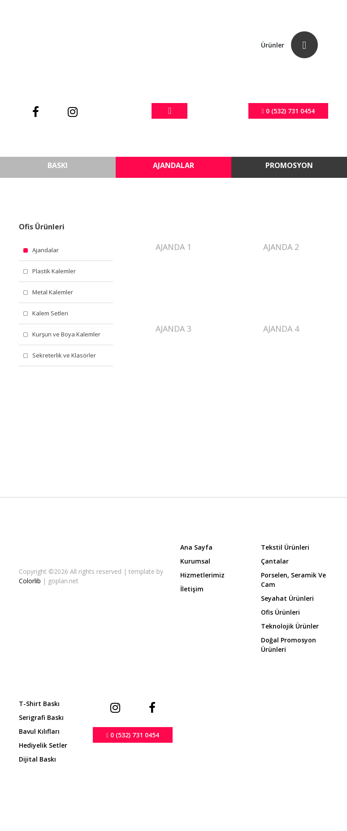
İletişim (192, 589)
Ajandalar (45, 250)
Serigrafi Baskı (41, 717)
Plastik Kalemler (54, 271)
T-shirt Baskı (39, 703)
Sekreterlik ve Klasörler (64, 355)
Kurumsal (195, 561)
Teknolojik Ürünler (290, 626)
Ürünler (272, 45)
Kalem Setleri (50, 313)
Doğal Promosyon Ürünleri (288, 645)
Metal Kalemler (52, 292)
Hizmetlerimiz (202, 575)
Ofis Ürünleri (280, 612)
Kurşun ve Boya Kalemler (66, 334)
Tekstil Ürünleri (285, 547)
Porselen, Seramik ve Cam (293, 580)
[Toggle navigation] (169, 111)
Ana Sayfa (196, 547)
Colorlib (31, 581)
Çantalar (275, 561)
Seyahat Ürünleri (287, 598)
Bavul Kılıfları (39, 731)
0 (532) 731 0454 (288, 111)
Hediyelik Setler (43, 745)
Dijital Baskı (37, 759)
